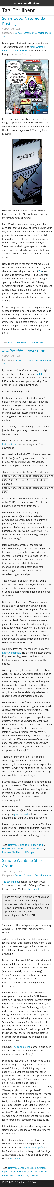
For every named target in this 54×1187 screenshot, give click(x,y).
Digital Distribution (28, 844)
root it (39, 374)
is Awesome (23, 350)
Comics (19, 32)
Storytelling (22, 1175)
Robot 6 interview (11, 652)
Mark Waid (14, 342)
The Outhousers (21, 1046)
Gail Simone (20, 1171)
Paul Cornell (8, 1175)
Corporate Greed (27, 1167)
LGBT (31, 1171)
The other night (10, 881)
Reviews (6, 852)
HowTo (6, 848)
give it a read (21, 814)
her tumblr (34, 889)
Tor (40, 271)
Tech (4, 36)
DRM (41, 844)
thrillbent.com (9, 444)
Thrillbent (41, 342)
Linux (14, 848)
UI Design (28, 852)
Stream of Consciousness (37, 32)
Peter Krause (28, 342)
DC (11, 1171)
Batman (12, 844)
